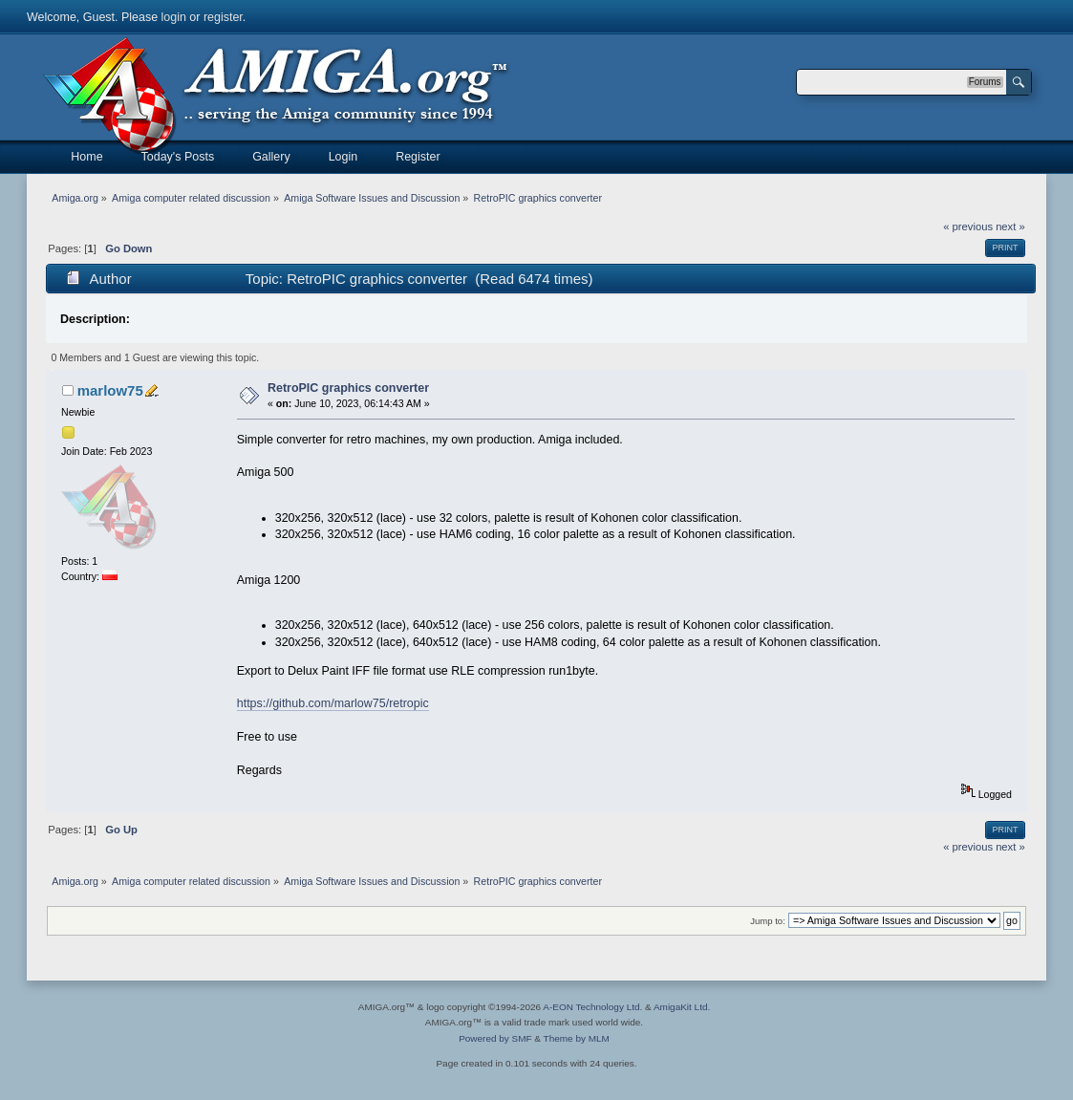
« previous (968, 226)
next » (1010, 226)
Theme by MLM (577, 1038)
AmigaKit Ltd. (682, 1007)
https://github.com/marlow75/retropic (333, 703)
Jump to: (767, 921)
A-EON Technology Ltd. (592, 1007)
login (173, 17)
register (223, 17)
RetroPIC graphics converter (348, 388)
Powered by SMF (495, 1038)
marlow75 (110, 390)
